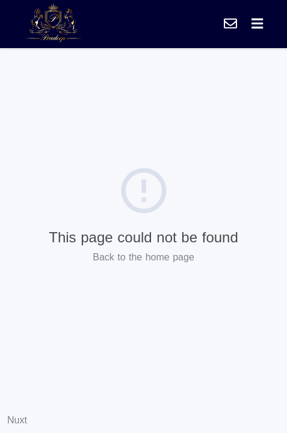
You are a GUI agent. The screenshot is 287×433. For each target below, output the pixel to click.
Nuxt (17, 420)
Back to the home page (143, 257)
